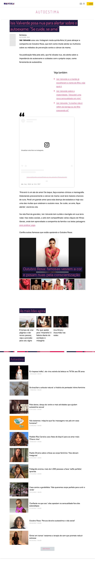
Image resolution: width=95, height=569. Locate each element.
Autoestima (47, 12)
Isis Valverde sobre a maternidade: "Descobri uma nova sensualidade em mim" (68, 95)
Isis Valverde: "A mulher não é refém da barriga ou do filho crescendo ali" (69, 107)
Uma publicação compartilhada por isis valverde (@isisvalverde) (47, 177)
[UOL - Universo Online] (15, 4)
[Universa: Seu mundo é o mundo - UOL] (9, 4)
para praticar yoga (27, 225)
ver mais (48, 549)
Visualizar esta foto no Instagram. (32, 150)
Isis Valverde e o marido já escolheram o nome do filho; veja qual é (70, 83)
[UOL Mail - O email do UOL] (81, 4)
